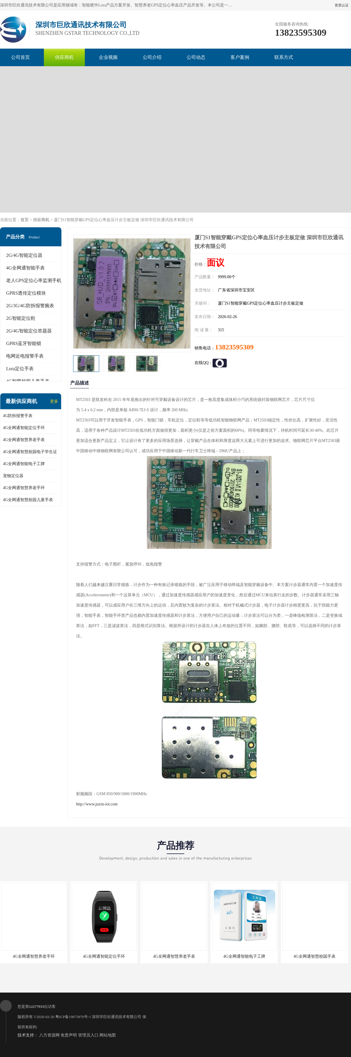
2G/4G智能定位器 (24, 255)
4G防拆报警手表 (17, 416)
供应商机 (64, 57)
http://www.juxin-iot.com (97, 804)
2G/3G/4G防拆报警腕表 (30, 305)
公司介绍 (152, 57)
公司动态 (196, 57)
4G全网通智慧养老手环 (24, 488)
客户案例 (239, 57)
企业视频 (108, 57)
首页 (24, 220)
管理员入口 (88, 1035)
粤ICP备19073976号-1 (73, 1017)
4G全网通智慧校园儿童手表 (28, 500)
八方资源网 (49, 1035)
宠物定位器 (13, 476)
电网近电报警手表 (25, 356)
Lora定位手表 (20, 368)
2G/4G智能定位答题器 (29, 330)
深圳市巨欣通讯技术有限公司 (116, 1017)
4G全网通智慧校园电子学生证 (30, 452)
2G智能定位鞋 (20, 318)
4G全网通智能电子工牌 (24, 464)
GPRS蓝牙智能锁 (23, 343)
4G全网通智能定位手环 (24, 428)
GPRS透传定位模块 (26, 293)
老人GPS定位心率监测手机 (33, 280)
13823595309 (234, 347)
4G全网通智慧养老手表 (24, 440)
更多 (54, 401)
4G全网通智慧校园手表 (314, 956)
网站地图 (107, 1035)
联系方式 (283, 57)
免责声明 (69, 1035)
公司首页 (20, 57)
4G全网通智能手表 (25, 267)
